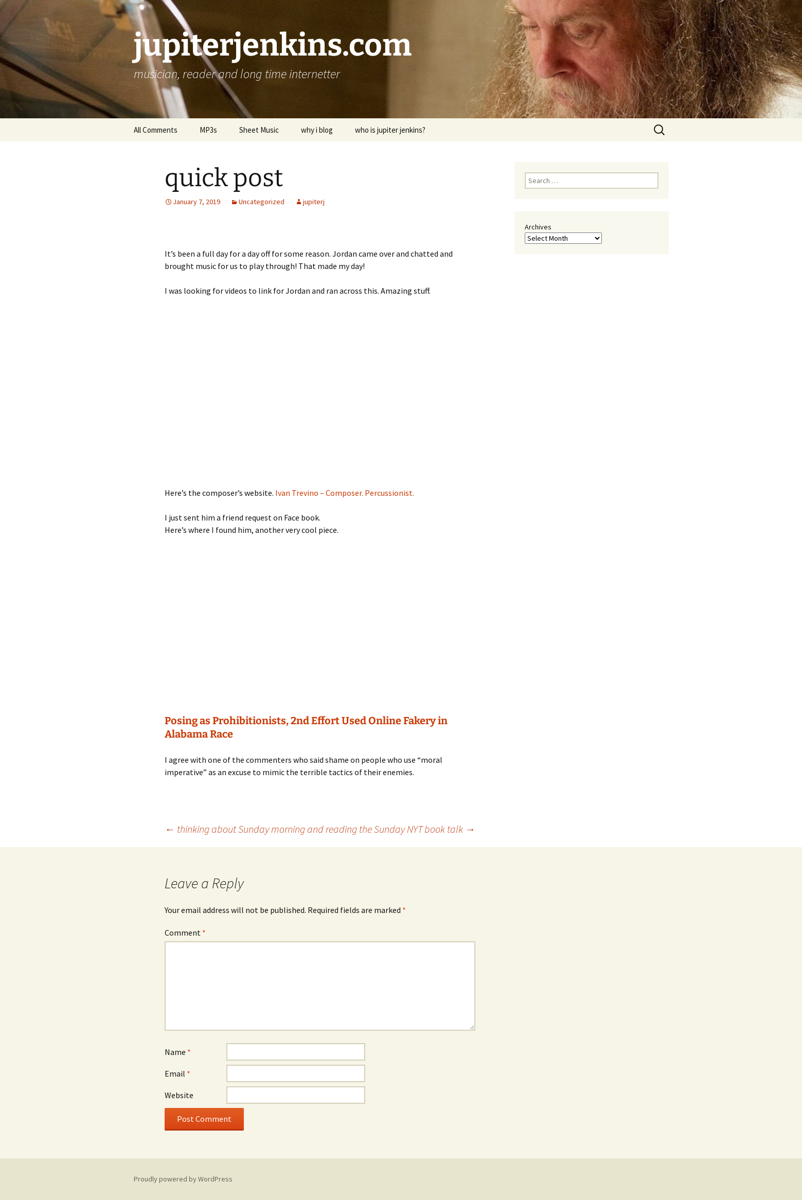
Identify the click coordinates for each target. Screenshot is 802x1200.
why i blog (317, 130)
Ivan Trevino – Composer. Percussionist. (344, 493)
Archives (538, 226)
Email (177, 1073)
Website (179, 1095)
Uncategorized (261, 201)
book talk (449, 828)
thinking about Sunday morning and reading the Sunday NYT (294, 828)
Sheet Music (259, 130)
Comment (185, 932)
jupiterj (314, 201)
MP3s (208, 130)
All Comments (155, 130)
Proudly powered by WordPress (183, 1179)
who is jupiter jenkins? (390, 130)
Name (178, 1052)
